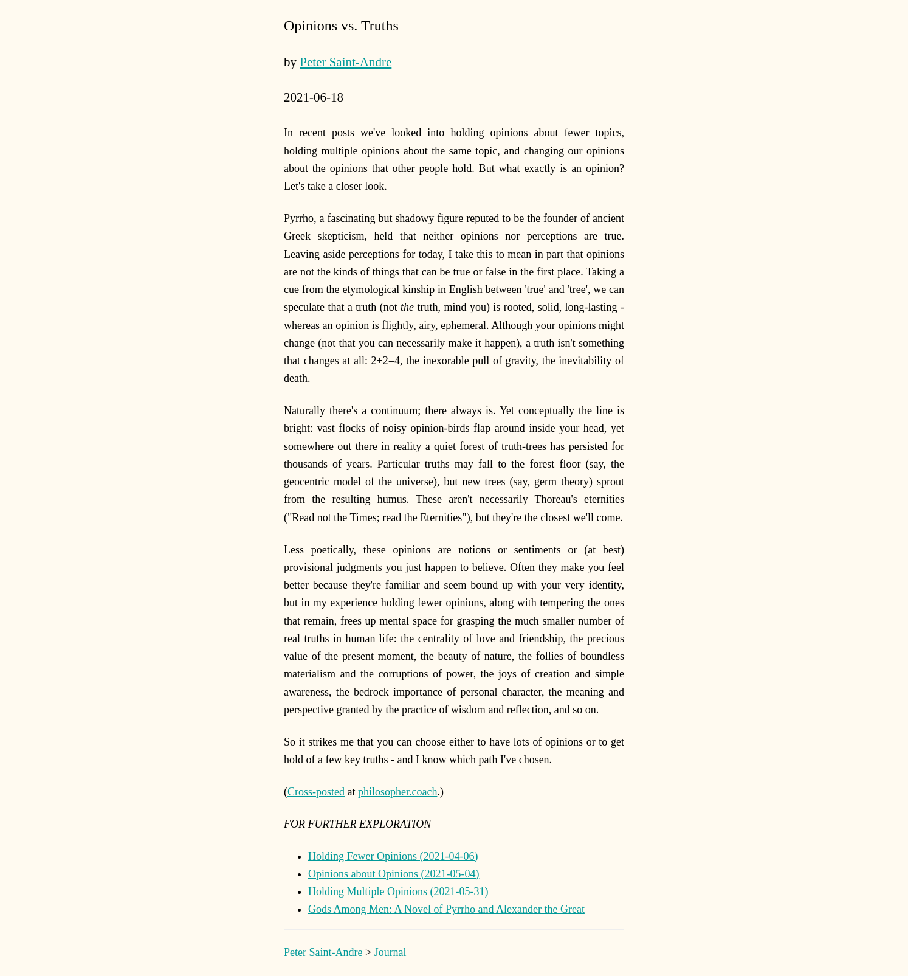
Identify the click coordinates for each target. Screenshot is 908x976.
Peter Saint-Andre (345, 62)
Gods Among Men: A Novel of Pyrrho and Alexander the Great (446, 909)
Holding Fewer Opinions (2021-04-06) (393, 856)
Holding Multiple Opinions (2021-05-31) (398, 891)
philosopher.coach (397, 792)
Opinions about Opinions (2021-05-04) (393, 874)
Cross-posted (316, 792)
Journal (390, 952)
